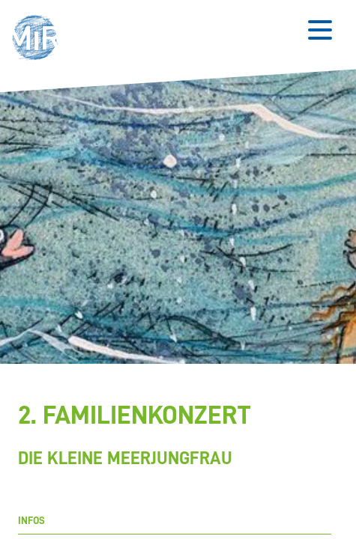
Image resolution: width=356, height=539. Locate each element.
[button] (39, 39)
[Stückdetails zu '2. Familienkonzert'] (174, 436)
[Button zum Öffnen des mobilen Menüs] (320, 30)
